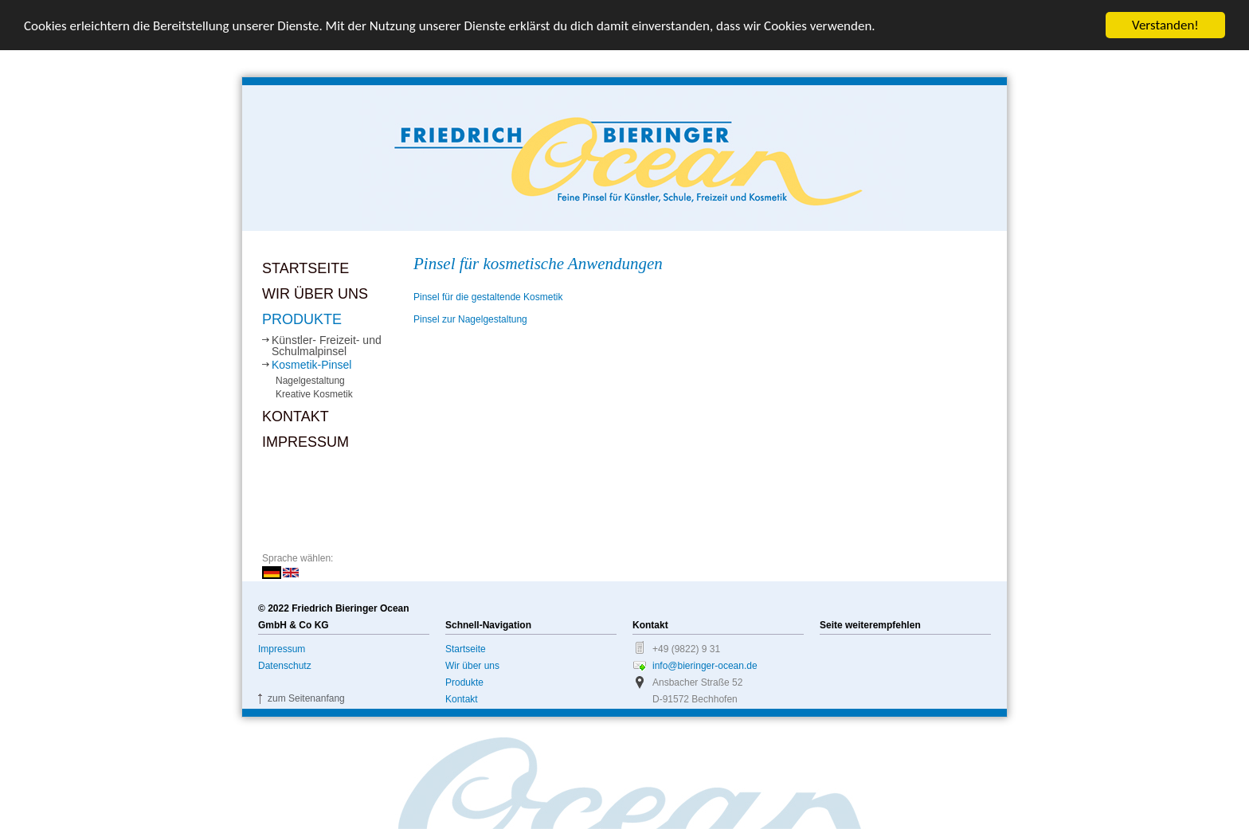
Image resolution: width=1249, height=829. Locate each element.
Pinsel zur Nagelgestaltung (470, 319)
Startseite (305, 268)
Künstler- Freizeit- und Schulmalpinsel (327, 345)
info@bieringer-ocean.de (705, 665)
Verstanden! (1165, 25)
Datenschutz (284, 665)
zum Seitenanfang (306, 698)
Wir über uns (315, 294)
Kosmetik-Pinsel (311, 364)
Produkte (302, 319)
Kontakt (295, 416)
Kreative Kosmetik (314, 394)
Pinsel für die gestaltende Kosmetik (487, 297)
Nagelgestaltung (310, 380)
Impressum (305, 442)
